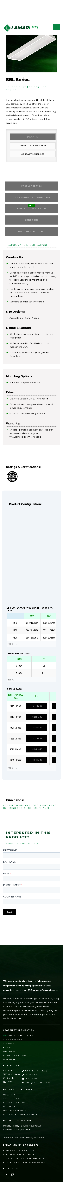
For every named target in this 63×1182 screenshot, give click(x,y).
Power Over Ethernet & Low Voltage (24, 1165)
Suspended (9, 1047)
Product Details (31, 188)
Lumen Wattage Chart (31, 235)
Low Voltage (10, 1062)
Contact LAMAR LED (31, 155)
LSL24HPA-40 (36, 763)
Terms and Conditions (13, 1141)
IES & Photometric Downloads (31, 200)
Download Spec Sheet (31, 146)
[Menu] (56, 27)
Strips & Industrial (14, 1106)
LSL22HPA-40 (36, 732)
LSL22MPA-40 (36, 721)
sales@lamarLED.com (36, 1086)
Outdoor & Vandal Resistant (20, 1118)
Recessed (8, 1051)
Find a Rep (31, 137)
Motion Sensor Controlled (19, 1158)
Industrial (9, 1055)
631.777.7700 (29, 1078)
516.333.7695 (29, 1082)
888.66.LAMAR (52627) (34, 1074)
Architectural (11, 1102)
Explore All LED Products (18, 1154)
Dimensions (31, 223)
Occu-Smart (10, 1098)
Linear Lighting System (22, 1039)
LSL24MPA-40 (36, 753)
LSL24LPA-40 (36, 742)
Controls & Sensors (15, 1058)
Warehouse (10, 1110)
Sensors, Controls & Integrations (23, 1162)
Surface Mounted (13, 1043)
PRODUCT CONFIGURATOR (31, 211)
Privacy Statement (35, 1141)
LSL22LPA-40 (36, 711)
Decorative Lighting (15, 1114)
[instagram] (13, 1178)
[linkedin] (6, 1178)
